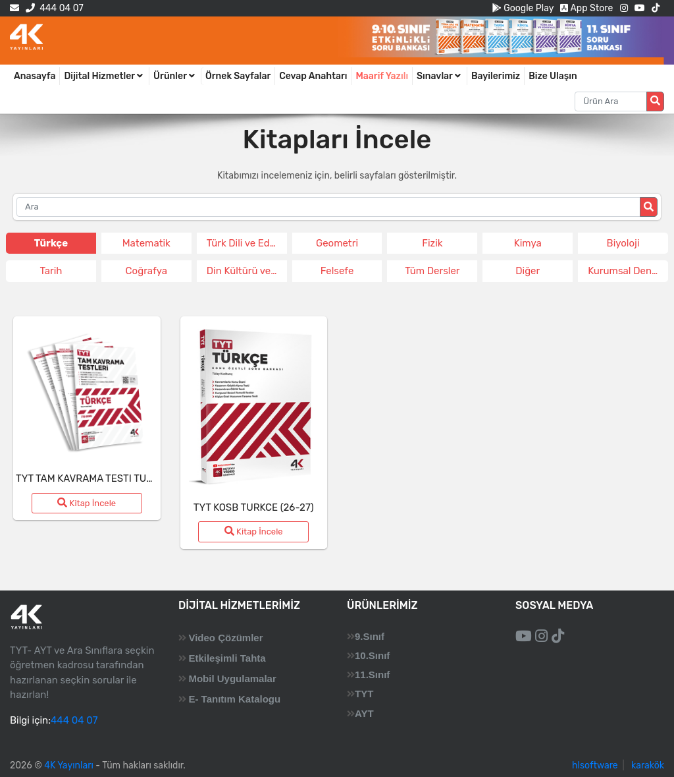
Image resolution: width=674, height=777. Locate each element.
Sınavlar (440, 76)
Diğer (527, 271)
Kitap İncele (86, 503)
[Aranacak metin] (611, 101)
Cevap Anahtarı (313, 76)
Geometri (337, 243)
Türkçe (51, 243)
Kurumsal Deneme (628, 271)
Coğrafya (146, 271)
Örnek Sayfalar (238, 76)
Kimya (528, 243)
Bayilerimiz (495, 76)
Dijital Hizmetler (104, 76)
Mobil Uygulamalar (232, 678)
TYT (364, 693)
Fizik (432, 243)
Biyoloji (623, 243)
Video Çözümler (225, 637)
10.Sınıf (372, 655)
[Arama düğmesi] (655, 101)
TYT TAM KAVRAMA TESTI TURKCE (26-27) (111, 478)
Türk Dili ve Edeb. (245, 243)
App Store (586, 8)
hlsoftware (595, 765)
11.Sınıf (372, 674)
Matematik (146, 243)
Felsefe (337, 271)
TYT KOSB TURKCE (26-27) (254, 507)
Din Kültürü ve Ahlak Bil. (247, 271)
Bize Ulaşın (553, 76)
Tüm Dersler (432, 271)
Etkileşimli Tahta (226, 658)
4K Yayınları (68, 765)
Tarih (50, 271)
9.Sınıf (369, 636)
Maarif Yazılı (381, 76)
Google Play (523, 8)
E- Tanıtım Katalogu (234, 699)
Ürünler (175, 76)
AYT (364, 713)
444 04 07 (54, 8)
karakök (647, 765)
